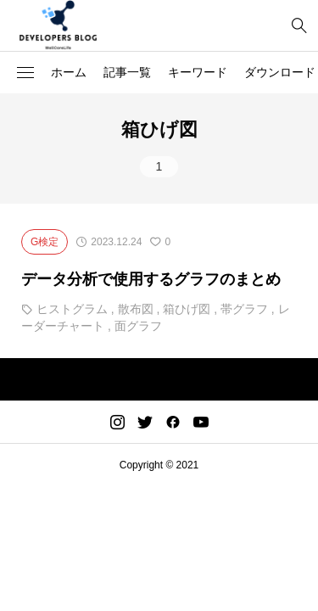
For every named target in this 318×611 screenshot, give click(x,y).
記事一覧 (127, 72)
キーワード (197, 72)
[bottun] (299, 26)
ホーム (68, 72)
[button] (25, 73)
